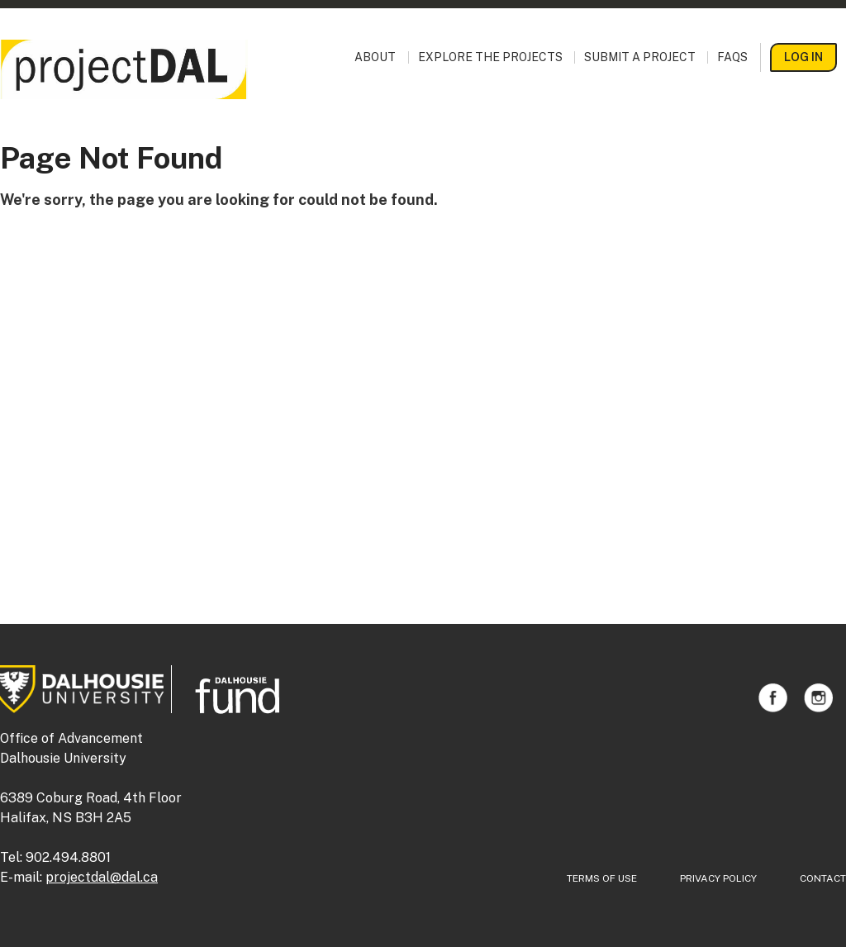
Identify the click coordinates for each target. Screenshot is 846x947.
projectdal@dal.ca (101, 877)
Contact (823, 878)
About (375, 57)
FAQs (732, 57)
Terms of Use (602, 878)
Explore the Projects (490, 57)
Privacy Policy (718, 878)
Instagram (818, 697)
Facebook (772, 697)
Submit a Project (640, 57)
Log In (803, 57)
